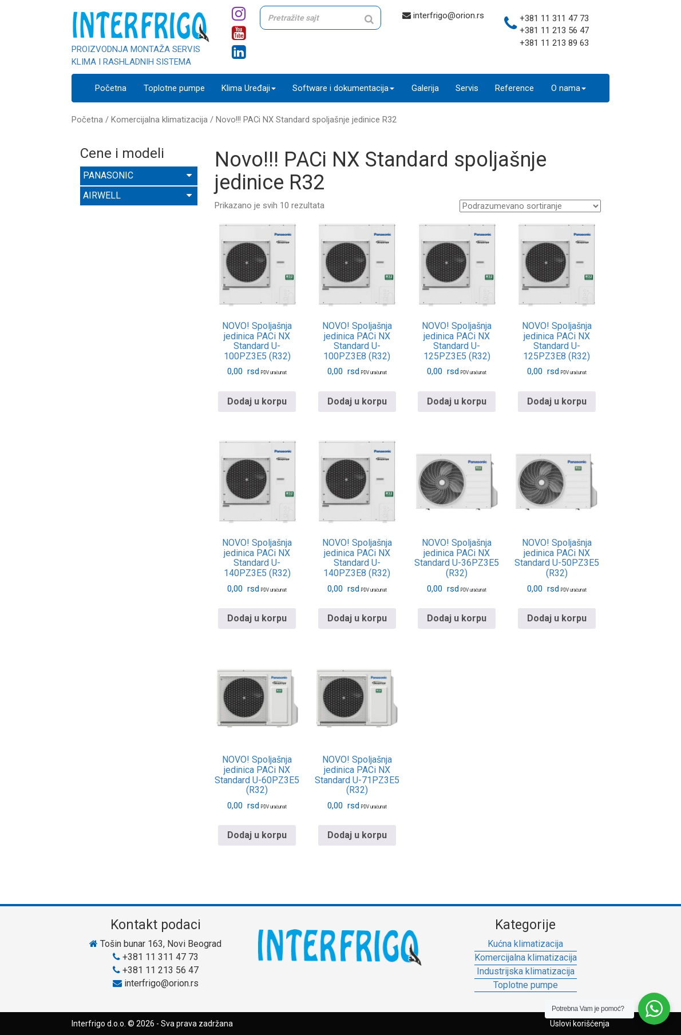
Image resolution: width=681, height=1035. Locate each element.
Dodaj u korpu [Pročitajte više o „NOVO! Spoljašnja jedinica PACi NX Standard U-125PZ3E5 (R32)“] (456, 401)
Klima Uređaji (248, 88)
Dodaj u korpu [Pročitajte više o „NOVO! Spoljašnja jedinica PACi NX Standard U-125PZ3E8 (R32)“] (557, 401)
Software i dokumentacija (343, 88)
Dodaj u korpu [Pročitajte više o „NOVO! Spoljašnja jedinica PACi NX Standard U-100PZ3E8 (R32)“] (357, 401)
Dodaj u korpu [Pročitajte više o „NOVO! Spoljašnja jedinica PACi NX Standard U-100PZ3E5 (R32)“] (257, 401)
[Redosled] (530, 206)
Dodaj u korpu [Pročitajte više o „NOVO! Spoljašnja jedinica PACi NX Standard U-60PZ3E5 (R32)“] (257, 835)
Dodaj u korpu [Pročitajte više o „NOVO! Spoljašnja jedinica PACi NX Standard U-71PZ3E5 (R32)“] (357, 835)
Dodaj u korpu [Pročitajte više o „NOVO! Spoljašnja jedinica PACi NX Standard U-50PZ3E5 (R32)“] (557, 618)
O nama (568, 88)
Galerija (425, 88)
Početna (110, 88)
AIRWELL (137, 195)
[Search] (369, 19)
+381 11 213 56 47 (554, 30)
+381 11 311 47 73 (554, 18)
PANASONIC (137, 175)
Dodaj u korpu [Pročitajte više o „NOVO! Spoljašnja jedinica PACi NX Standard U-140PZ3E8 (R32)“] (357, 618)
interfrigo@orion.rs (443, 15)
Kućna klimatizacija (525, 943)
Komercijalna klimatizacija (159, 119)
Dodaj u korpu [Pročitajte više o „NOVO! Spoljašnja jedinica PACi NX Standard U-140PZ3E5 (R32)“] (257, 618)
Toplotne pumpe (174, 88)
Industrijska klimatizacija (526, 971)
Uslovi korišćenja (579, 1023)
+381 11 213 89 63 (554, 43)
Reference (514, 88)
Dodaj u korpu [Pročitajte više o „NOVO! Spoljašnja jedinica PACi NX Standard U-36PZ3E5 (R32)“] (456, 618)
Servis (467, 88)
